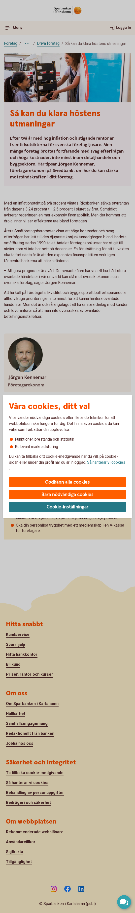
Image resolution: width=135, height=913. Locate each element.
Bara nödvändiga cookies (67, 495)
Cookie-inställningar (68, 507)
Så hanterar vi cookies (106, 462)
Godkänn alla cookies (67, 482)
